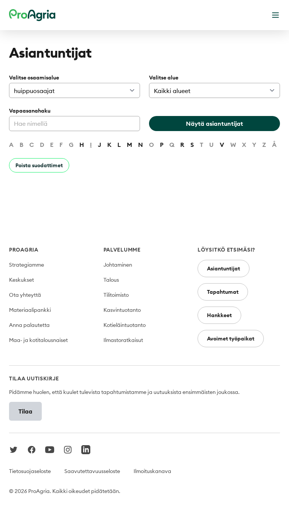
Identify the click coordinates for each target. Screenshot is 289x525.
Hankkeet (219, 315)
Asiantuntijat (223, 268)
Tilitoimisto (116, 294)
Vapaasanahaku (29, 110)
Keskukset (21, 279)
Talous (111, 279)
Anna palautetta (29, 325)
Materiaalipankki (30, 310)
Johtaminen (117, 264)
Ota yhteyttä (25, 294)
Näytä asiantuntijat (214, 123)
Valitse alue (163, 77)
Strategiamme (26, 264)
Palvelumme (122, 249)
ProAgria (23, 249)
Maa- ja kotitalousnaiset (38, 340)
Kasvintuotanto (122, 310)
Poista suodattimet (39, 165)
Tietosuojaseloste (30, 471)
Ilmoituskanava (152, 471)
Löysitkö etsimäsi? (226, 249)
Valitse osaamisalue (34, 77)
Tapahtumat (223, 291)
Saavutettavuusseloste (92, 471)
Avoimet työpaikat (230, 338)
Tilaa (25, 411)
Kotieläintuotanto (124, 325)
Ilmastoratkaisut (123, 340)
